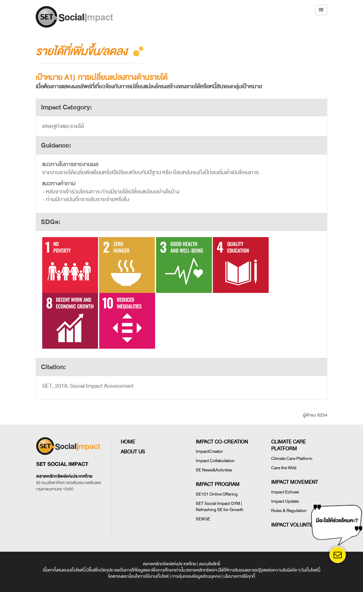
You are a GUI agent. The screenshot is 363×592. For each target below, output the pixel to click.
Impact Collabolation (215, 460)
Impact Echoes (285, 492)
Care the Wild (283, 467)
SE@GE (203, 519)
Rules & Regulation (289, 510)
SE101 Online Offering (217, 494)
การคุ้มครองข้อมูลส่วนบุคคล (196, 576)
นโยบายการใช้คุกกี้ (239, 576)
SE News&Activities (214, 470)
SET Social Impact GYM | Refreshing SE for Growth (220, 506)
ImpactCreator (209, 451)
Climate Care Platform (291, 458)
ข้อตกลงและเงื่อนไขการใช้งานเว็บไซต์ (138, 576)
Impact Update (285, 501)
